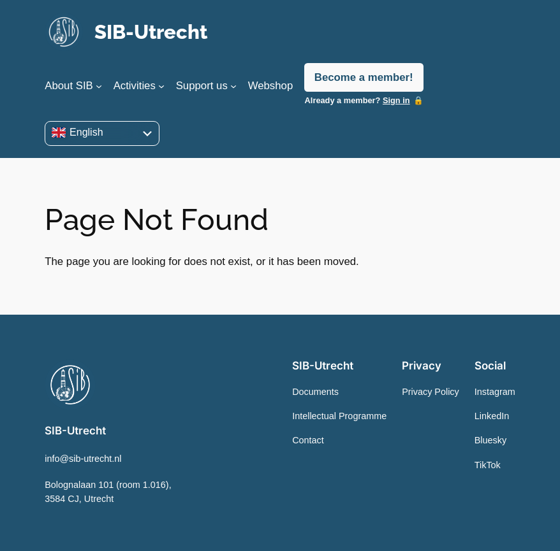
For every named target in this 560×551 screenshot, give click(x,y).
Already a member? (357, 100)
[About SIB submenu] (99, 86)
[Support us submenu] (233, 86)
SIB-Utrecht (150, 31)
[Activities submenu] (161, 86)
